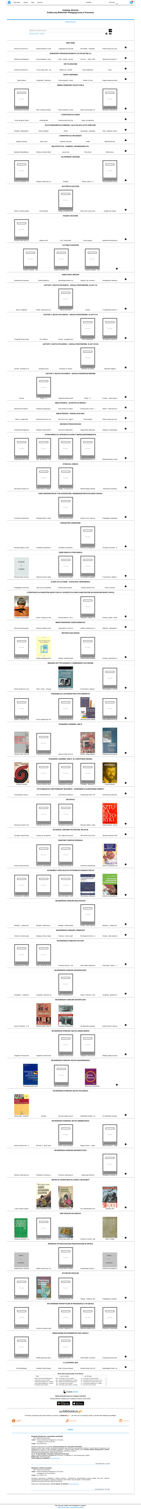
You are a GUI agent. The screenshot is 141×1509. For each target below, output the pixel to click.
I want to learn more (63, 1507)
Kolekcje (42, 33)
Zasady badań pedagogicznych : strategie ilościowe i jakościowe (49, 1383)
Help (32, 2)
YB (102, 2)
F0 (117, 2)
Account (39, 2)
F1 (120, 2)
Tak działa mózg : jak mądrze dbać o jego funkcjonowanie (95, 1381)
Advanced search (34, 33)
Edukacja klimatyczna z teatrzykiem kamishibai (47, 1436)
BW (97, 2)
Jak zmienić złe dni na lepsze (89, 1384)
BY (106, 2)
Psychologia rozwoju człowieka (41, 1384)
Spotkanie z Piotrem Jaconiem (41, 1468)
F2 (125, 2)
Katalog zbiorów (70, 22)
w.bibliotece (64, 1415)
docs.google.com (55, 1458)
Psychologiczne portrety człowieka (42, 1380)
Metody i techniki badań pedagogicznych (44, 1378)
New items (17, 2)
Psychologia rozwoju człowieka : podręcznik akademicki (71, 1384)
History (26, 2)
